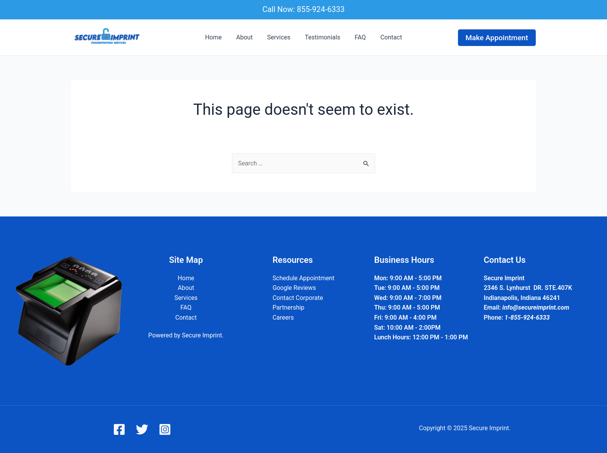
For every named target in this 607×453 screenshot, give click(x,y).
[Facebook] (119, 429)
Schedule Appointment (303, 278)
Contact (386, 37)
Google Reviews (294, 287)
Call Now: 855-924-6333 (303, 9)
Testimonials (321, 37)
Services (279, 37)
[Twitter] (142, 429)
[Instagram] (165, 429)
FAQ (357, 37)
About (247, 37)
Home (218, 37)
